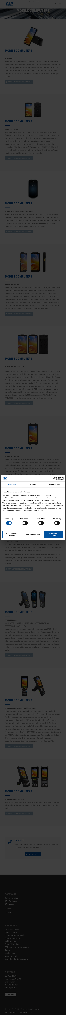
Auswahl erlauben (33, 534)
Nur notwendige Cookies (12, 534)
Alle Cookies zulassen (53, 534)
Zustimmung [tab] (11, 484)
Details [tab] (33, 484)
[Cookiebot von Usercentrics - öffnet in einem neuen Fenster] (54, 478)
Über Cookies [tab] (54, 484)
